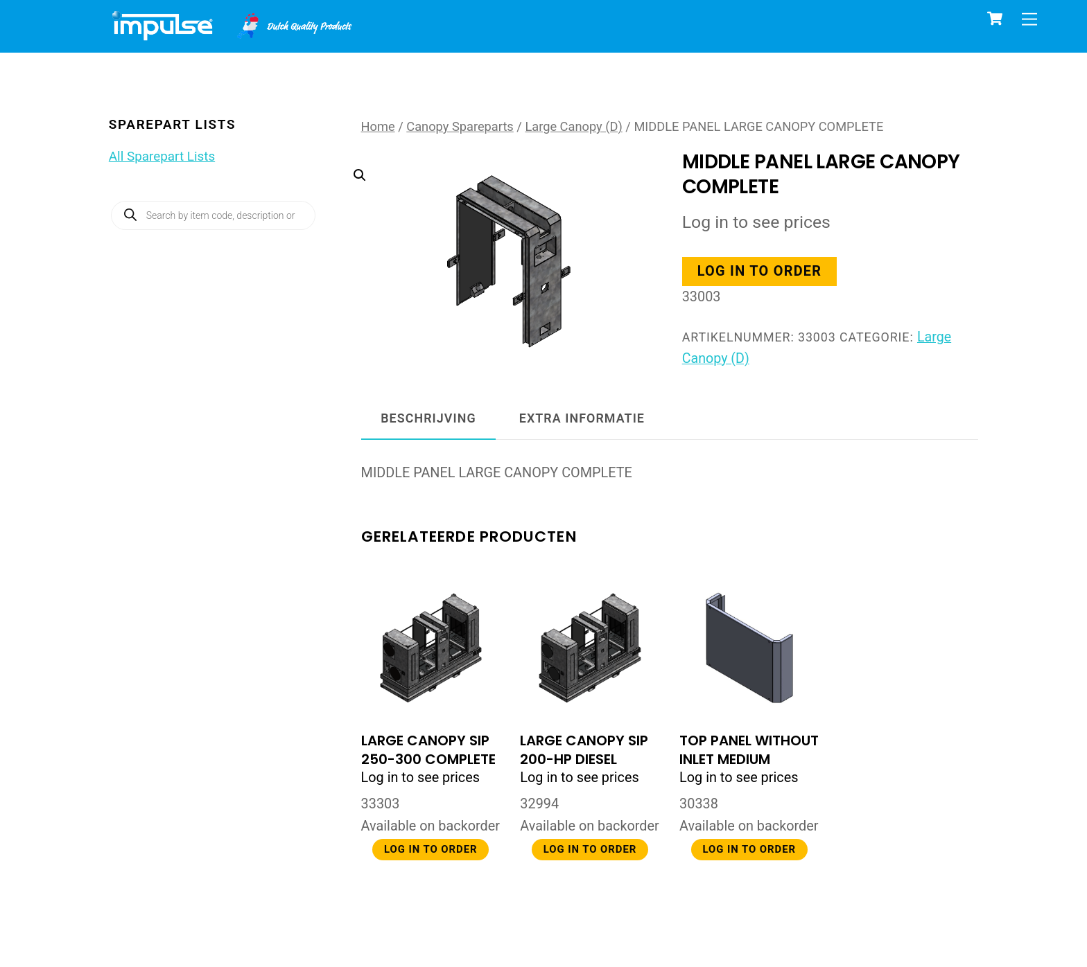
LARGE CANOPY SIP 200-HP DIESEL (584, 750)
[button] (495, 229)
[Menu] (1029, 19)
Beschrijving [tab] (428, 418)
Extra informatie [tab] (582, 418)
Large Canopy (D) (573, 126)
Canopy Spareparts (460, 126)
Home (378, 126)
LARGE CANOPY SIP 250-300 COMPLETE (428, 750)
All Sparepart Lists (162, 156)
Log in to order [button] (761, 272)
